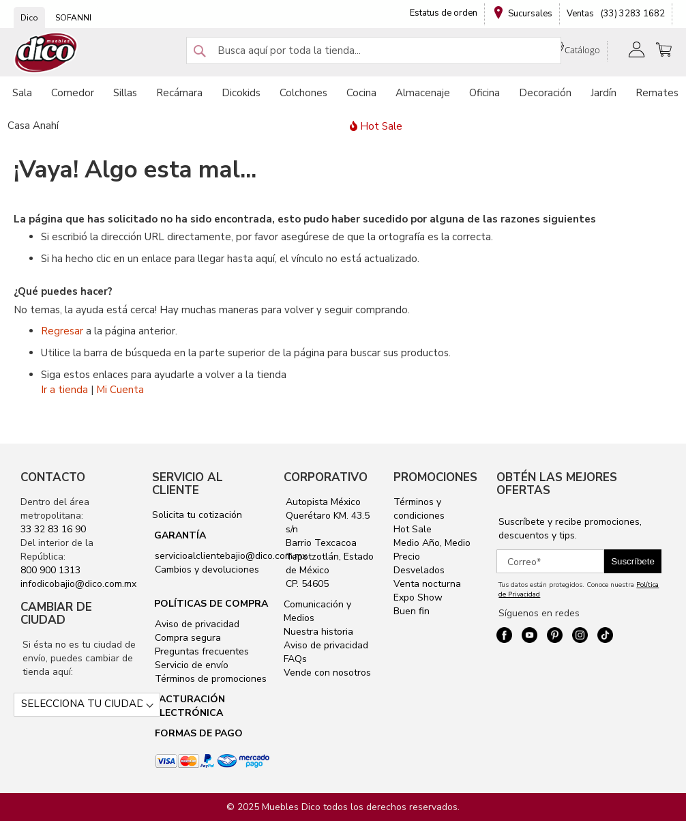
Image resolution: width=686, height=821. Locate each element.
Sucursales (530, 14)
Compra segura (186, 637)
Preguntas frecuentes (200, 651)
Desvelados (419, 570)
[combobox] (373, 50)
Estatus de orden (443, 13)
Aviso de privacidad (195, 624)
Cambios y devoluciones (205, 569)
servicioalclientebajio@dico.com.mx (231, 555)
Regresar (62, 331)
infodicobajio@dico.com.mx (78, 583)
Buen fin (411, 611)
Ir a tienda (64, 390)
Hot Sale (412, 529)
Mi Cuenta (120, 390)
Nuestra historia (318, 631)
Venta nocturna (427, 583)
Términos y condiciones (419, 508)
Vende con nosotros (327, 672)
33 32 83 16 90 (53, 529)
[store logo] (46, 53)
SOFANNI (73, 17)
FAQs (295, 658)
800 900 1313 (50, 570)
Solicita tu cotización (197, 514)
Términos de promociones (209, 678)
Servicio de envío (190, 665)
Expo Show (418, 597)
